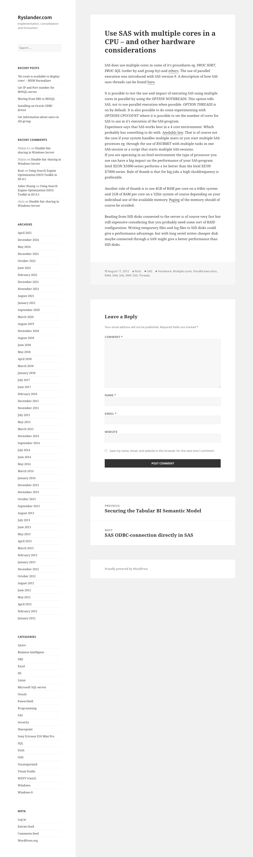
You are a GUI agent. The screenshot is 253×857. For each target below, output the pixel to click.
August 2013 (26, 513)
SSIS (21, 757)
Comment (114, 337)
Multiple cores (182, 271)
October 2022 (27, 261)
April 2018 (25, 359)
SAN (115, 275)
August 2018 (26, 338)
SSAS (21, 750)
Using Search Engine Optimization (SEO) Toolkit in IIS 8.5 (37, 175)
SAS (20, 715)
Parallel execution (205, 271)
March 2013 (26, 548)
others (173, 70)
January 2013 (26, 562)
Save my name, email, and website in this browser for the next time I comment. (162, 451)
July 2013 (24, 520)
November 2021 (28, 289)
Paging (174, 199)
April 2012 (25, 604)
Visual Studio (26, 771)
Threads (144, 275)
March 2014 (26, 471)
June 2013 (24, 527)
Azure (22, 645)
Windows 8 (25, 792)
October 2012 (27, 576)
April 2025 (25, 233)
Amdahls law (172, 132)
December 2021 (28, 282)
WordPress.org (28, 840)
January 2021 (26, 303)
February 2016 (27, 394)
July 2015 (24, 415)
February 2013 (27, 555)
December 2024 (28, 240)
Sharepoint (25, 729)
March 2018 (26, 366)
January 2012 (26, 618)
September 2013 (29, 506)
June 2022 (24, 268)
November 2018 (28, 331)
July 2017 (24, 380)
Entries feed (26, 826)
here (151, 82)
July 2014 (24, 450)
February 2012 (27, 611)
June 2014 (24, 457)
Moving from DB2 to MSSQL (36, 99)
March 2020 (26, 317)
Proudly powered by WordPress (126, 569)
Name (110, 395)
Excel (21, 666)
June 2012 (24, 590)
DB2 (20, 659)
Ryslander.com (35, 17)
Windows (24, 785)
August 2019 (26, 324)
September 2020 (29, 310)
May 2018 (24, 352)
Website (111, 432)
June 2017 (24, 387)
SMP (128, 275)
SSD (135, 275)
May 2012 (24, 597)
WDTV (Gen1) (27, 778)
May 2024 (24, 247)
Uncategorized (27, 764)
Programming (27, 708)
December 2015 (28, 401)
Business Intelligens (31, 652)
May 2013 (24, 534)
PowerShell (25, 701)
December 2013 (28, 485)
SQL (20, 743)
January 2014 (26, 478)
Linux (21, 680)
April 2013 (25, 541)
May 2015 (24, 422)
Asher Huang (26, 186)
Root (21, 171)
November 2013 (28, 492)
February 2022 (27, 275)
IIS (19, 673)
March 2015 (26, 429)
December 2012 (28, 569)
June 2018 (24, 345)
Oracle (22, 694)
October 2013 (27, 499)
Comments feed (28, 833)
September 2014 (29, 443)
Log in (22, 819)
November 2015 (28, 408)
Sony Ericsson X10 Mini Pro (36, 736)
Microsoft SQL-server (32, 687)
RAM (108, 275)
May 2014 (24, 464)
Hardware (164, 271)
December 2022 (28, 254)
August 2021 (26, 296)
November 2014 (28, 436)
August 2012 (26, 583)
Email (110, 414)
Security (23, 722)
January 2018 (26, 373)
